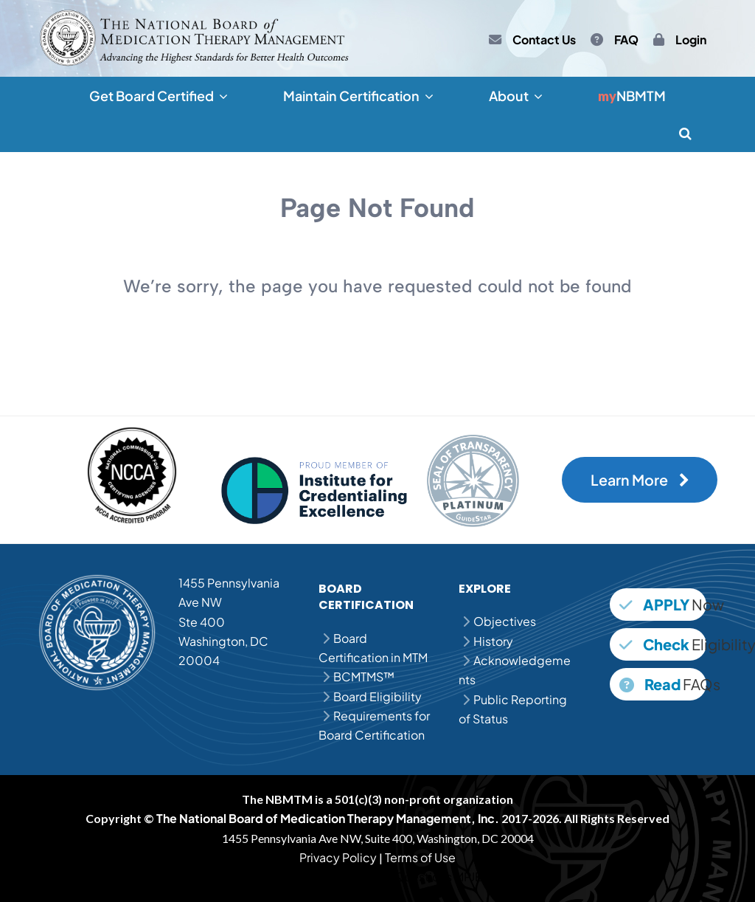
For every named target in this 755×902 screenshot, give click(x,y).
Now (662, 604)
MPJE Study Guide (504, 876)
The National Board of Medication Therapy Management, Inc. (327, 818)
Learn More (640, 480)
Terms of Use (420, 857)
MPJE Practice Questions (383, 876)
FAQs (662, 684)
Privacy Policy (338, 857)
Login (690, 40)
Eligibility (662, 644)
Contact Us (544, 40)
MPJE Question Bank (257, 876)
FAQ (626, 40)
